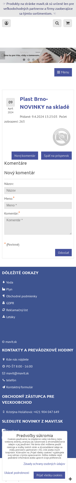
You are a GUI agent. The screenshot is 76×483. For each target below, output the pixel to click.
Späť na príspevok (56, 156)
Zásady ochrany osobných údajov (44, 464)
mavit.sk (11, 342)
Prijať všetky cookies (49, 475)
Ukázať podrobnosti (16, 473)
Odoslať (63, 253)
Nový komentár (24, 156)
